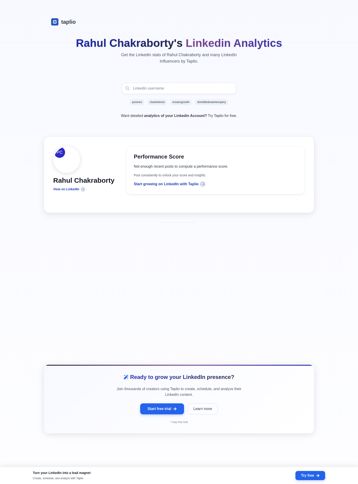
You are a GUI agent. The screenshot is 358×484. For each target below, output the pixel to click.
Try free (310, 475)
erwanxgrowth (181, 102)
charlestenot (157, 102)
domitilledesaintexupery (211, 102)
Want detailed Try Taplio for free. (179, 116)
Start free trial (162, 391)
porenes (137, 102)
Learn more (202, 391)
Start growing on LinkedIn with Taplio (169, 184)
